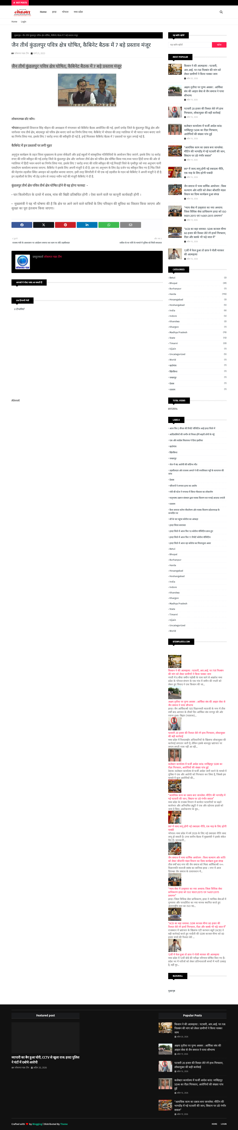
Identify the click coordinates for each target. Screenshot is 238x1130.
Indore (198, 316)
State (198, 337)
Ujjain (198, 348)
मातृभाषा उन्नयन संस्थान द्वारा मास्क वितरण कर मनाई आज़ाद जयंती (197, 497)
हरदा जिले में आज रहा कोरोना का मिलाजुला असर (190, 543)
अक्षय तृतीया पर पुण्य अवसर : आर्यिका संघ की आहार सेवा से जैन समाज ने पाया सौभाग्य (204, 91)
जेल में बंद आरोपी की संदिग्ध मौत (183, 464)
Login (23, 21)
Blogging (37, 1124)
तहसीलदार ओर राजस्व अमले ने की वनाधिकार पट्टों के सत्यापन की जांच (196, 472)
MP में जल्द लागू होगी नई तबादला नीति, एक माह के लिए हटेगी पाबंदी (204, 171)
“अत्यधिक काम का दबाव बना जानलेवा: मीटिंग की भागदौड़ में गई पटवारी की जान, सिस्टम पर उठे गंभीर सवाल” (204, 151)
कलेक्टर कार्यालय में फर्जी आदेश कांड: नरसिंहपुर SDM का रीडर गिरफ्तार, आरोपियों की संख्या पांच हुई (203, 130)
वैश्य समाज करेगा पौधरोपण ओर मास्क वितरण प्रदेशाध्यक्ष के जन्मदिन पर (194, 511)
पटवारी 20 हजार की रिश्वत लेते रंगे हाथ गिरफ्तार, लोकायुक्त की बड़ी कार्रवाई (203, 110)
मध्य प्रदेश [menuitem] (78, 11)
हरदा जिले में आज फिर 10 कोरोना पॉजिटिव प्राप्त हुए (191, 531)
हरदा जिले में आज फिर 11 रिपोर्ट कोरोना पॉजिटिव (189, 537)
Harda (198, 294)
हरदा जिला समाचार (177, 525)
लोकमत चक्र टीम (22, 53)
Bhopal (198, 283)
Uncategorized (198, 354)
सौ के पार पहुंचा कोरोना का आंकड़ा (183, 519)
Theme (64, 1124)
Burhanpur (198, 288)
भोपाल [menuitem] (65, 11)
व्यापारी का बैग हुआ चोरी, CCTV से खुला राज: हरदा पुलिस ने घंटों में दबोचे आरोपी (45, 1059)
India (198, 310)
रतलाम (198, 389)
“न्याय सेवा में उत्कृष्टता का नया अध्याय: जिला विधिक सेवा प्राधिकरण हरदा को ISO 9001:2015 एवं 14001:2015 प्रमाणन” (205, 211)
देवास (198, 383)
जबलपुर (198, 377)
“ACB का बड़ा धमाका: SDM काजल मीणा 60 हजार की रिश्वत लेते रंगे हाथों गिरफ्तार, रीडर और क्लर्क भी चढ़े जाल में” (205, 233)
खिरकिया (198, 371)
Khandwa (198, 321)
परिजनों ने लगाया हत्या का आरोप (183, 485)
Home (14, 21)
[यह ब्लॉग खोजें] (190, 45)
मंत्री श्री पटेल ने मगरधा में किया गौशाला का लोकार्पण (191, 491)
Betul (198, 277)
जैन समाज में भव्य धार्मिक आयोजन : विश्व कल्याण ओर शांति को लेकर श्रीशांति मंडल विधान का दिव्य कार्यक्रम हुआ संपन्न (205, 190)
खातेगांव (198, 365)
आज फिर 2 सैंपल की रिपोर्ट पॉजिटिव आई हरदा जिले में (192, 428)
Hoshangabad (198, 305)
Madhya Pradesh (198, 332)
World (198, 359)
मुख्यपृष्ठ (17, 35)
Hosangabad (198, 299)
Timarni (198, 343)
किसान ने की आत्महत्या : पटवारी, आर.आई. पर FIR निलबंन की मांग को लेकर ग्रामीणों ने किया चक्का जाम (202, 70)
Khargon (198, 327)
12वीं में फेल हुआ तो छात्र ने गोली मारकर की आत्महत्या (204, 252)
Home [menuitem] (43, 11)
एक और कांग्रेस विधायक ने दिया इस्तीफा (186, 440)
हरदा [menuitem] (54, 11)
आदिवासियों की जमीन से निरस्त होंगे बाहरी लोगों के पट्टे (191, 434)
